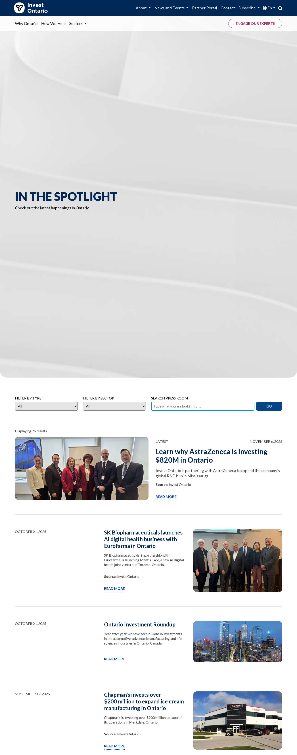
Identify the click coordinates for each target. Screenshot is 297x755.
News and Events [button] (169, 7)
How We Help (53, 23)
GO (269, 406)
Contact (228, 7)
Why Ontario (26, 23)
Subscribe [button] (247, 7)
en (269, 7)
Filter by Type (28, 398)
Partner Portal (204, 7)
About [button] (141, 7)
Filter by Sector (98, 398)
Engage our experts (255, 23)
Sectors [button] (76, 23)
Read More (166, 496)
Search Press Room (169, 398)
